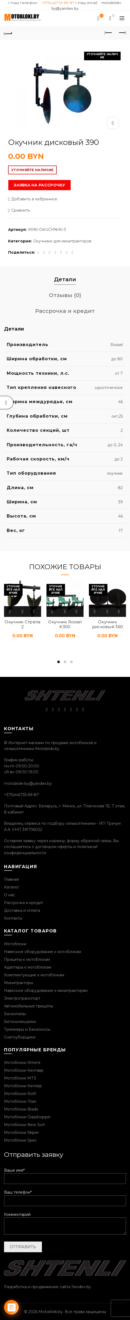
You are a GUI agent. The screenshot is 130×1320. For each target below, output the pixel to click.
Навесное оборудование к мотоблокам (42, 951)
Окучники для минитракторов (62, 241)
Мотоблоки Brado (21, 1109)
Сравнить (20, 210)
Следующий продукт (122, 32)
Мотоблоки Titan (20, 1101)
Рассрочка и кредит (65, 311)
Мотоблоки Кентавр (24, 1070)
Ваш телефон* (65, 1196)
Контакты (13, 918)
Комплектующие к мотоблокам (34, 975)
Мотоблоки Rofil (20, 1093)
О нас (9, 894)
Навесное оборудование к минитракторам (46, 990)
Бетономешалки (20, 1021)
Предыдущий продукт (109, 32)
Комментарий (65, 1224)
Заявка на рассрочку (39, 185)
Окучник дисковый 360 (107, 624)
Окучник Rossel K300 (65, 624)
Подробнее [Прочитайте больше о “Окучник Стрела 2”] (10, 611)
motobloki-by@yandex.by (28, 783)
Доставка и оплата (22, 910)
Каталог (11, 887)
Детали (65, 279)
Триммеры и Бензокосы (27, 1029)
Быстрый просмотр (22, 611)
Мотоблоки (15, 944)
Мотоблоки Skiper (21, 1132)
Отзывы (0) (65, 295)
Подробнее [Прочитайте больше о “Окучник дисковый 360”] (95, 611)
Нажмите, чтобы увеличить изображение (113, 123)
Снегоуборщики (19, 1037)
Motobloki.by (51, 1311)
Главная (11, 879)
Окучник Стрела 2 (22, 624)
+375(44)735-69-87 (57, 3)
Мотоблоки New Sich (24, 1124)
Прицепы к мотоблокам (27, 959)
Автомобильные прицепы (28, 1006)
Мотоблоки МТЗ (20, 1078)
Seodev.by (81, 1286)
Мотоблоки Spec (20, 1140)
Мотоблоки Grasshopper (27, 1117)
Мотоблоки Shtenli (22, 1062)
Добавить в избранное (34, 199)
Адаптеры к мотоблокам (27, 967)
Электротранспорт (22, 998)
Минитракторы (18, 982)
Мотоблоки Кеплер (23, 1085)
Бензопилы (15, 1013)
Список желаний (101, 16)
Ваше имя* (65, 1174)
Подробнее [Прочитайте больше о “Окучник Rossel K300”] (52, 611)
